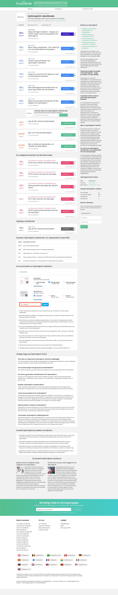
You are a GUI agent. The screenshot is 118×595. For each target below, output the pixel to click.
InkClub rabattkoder (22, 544)
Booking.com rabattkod (54, 5)
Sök (66, 3)
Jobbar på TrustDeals (44, 532)
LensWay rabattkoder (22, 550)
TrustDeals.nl (38, 571)
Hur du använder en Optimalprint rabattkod (89, 39)
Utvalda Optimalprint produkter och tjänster (89, 43)
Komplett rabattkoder (22, 548)
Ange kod (84, 227)
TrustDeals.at (24, 562)
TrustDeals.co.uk (25, 575)
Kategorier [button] (58, 9)
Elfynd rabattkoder (22, 536)
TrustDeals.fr (53, 566)
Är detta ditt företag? (94, 185)
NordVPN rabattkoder (22, 556)
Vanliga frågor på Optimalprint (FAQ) (88, 35)
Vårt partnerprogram (44, 534)
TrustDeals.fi (39, 566)
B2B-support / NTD (66, 534)
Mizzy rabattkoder (21, 554)
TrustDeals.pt (67, 571)
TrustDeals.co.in (68, 566)
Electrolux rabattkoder (23, 534)
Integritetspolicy (65, 530)
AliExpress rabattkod (44, 5)
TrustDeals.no (53, 571)
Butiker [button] (30, 9)
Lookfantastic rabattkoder (24, 552)
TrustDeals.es (25, 566)
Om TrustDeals (43, 530)
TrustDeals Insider (87, 9)
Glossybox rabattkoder (23, 542)
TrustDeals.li (24, 571)
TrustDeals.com (82, 571)
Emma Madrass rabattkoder (24, 538)
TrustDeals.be (39, 562)
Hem (29, 13)
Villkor (62, 532)
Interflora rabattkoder (22, 546)
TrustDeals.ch (71, 562)
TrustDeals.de (86, 562)
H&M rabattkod (64, 5)
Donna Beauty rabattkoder (24, 532)
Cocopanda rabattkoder (23, 530)
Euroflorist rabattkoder (23, 540)
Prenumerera (63, 118)
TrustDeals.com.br (55, 562)
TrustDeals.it (83, 566)
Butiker (33, 13)
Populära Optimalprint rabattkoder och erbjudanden (89, 30)
